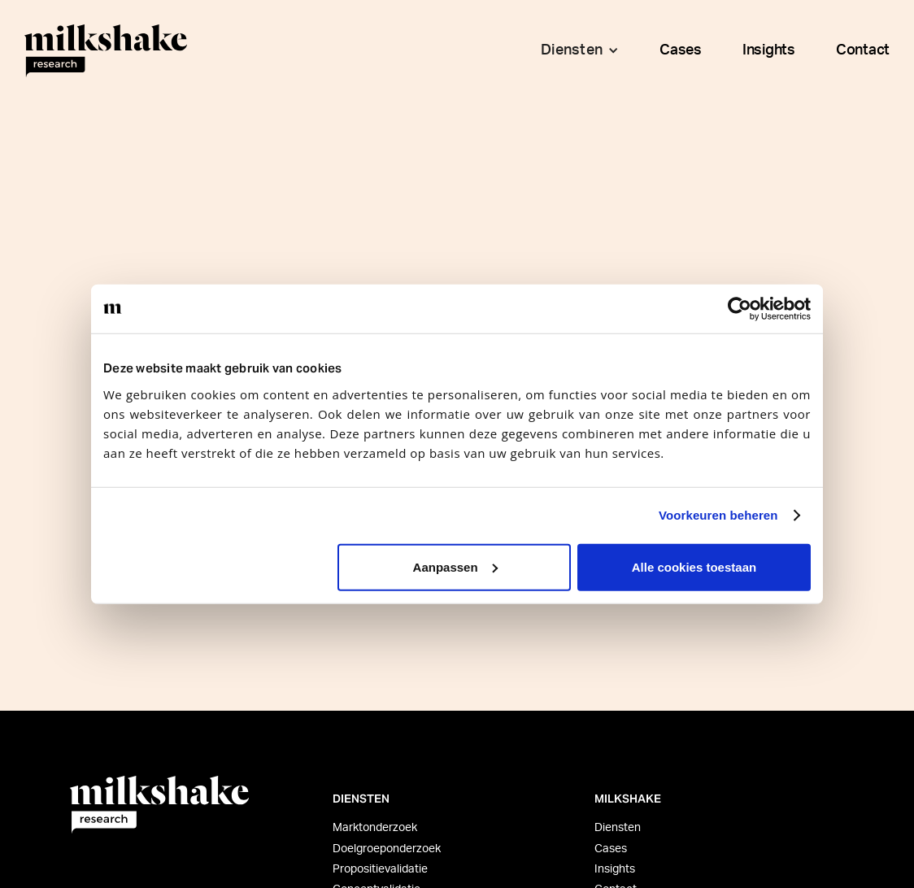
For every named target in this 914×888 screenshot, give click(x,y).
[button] (576, 50)
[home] (105, 50)
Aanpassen (455, 566)
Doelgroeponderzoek (387, 849)
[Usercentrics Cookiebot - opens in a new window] (739, 309)
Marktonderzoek (375, 828)
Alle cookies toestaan (694, 566)
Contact (863, 50)
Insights (768, 50)
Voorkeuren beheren (718, 515)
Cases (680, 50)
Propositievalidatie (380, 869)
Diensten (617, 828)
